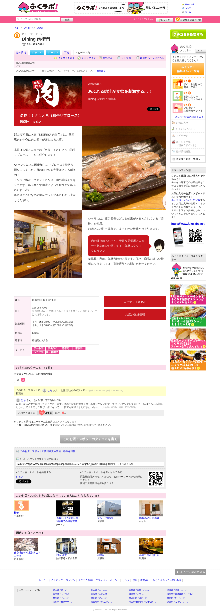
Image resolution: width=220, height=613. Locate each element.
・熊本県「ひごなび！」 (100, 590)
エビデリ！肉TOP (135, 301)
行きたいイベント (185, 129)
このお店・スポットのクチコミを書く (90, 439)
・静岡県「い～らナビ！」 (177, 598)
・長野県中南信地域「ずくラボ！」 (181, 594)
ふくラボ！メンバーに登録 (185, 200)
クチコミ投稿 (85, 580)
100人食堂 (61, 555)
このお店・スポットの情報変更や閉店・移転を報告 (47, 451)
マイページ (182, 135)
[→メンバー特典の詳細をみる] (188, 117)
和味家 (100, 555)
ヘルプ (188, 8)
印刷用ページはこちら (152, 58)
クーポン (53, 52)
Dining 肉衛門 (96, 99)
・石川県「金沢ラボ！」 (62, 602)
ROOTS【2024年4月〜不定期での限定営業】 (68, 520)
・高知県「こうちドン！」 (177, 602)
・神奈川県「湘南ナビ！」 (139, 598)
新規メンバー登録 (188, 19)
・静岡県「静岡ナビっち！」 (140, 590)
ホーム (188, 12)
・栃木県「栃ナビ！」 (61, 590)
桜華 (16, 512)
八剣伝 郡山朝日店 (149, 555)
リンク (126, 580)
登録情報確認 (183, 151)
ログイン (164, 19)
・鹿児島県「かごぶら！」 (101, 602)
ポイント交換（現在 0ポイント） (186, 144)
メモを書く (127, 58)
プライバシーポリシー (107, 580)
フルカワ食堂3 (105, 518)
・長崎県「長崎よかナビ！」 (178, 590)
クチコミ (37, 52)
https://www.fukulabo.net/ (188, 223)
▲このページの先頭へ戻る (190, 571)
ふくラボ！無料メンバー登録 (188, 69)
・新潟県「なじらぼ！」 (100, 594)
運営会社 (145, 580)
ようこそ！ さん (144, 19)
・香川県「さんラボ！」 (100, 598)
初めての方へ (191, 4)
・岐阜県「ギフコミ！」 (138, 594)
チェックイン (88, 58)
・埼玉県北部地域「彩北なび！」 (142, 602)
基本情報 (21, 52)
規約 (135, 580)
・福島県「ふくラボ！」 (62, 594)
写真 (66, 52)
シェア (19, 476)
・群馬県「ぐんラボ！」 (62, 598)
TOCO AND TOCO (149, 518)
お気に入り (109, 58)
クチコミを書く (66, 58)
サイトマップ (55, 580)
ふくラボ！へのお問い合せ (167, 580)
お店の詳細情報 (135, 314)
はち (49, 390)
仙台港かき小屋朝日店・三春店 (27, 554)
